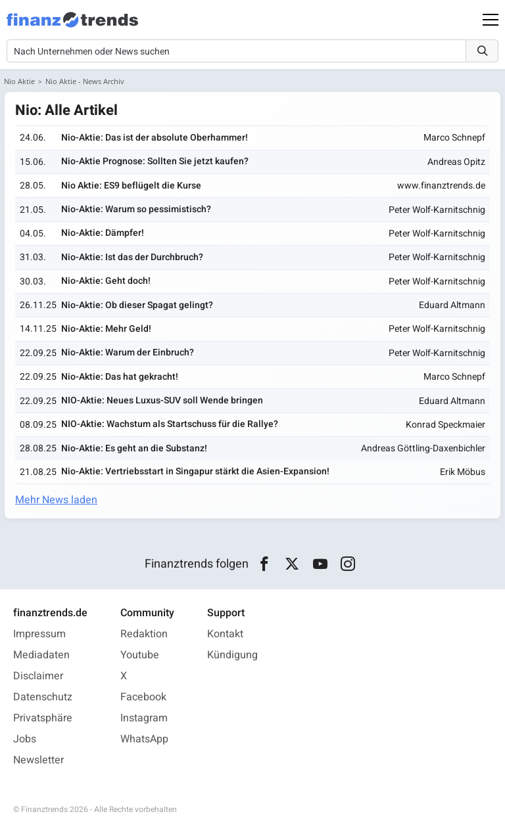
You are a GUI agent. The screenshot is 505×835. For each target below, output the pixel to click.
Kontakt (225, 634)
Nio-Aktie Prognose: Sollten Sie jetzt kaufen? (155, 161)
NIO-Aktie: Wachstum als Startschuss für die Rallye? (169, 424)
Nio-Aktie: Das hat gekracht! (119, 377)
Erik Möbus (462, 472)
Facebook (143, 697)
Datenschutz (42, 697)
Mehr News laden (56, 500)
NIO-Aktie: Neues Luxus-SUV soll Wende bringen (162, 400)
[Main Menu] (490, 20)
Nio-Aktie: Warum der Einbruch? (127, 352)
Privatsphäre (42, 718)
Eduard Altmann (452, 305)
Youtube (139, 655)
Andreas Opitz (456, 162)
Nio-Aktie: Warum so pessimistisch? (136, 209)
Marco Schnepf (454, 138)
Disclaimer (38, 676)
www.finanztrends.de (441, 185)
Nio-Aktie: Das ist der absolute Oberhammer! (154, 138)
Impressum (39, 634)
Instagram (144, 718)
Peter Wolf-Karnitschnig (437, 210)
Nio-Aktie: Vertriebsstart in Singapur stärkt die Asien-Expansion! (195, 471)
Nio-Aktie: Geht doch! (106, 281)
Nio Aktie (19, 81)
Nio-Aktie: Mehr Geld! (106, 329)
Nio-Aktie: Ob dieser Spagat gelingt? (137, 305)
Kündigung (232, 655)
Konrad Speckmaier (445, 425)
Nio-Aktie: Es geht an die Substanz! (134, 448)
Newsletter (38, 760)
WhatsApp (144, 739)
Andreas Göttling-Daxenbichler (423, 448)
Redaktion (144, 634)
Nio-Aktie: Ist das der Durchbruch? (132, 257)
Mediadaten (41, 655)
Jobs (24, 739)
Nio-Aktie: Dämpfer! (102, 233)
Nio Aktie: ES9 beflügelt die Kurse (131, 185)
